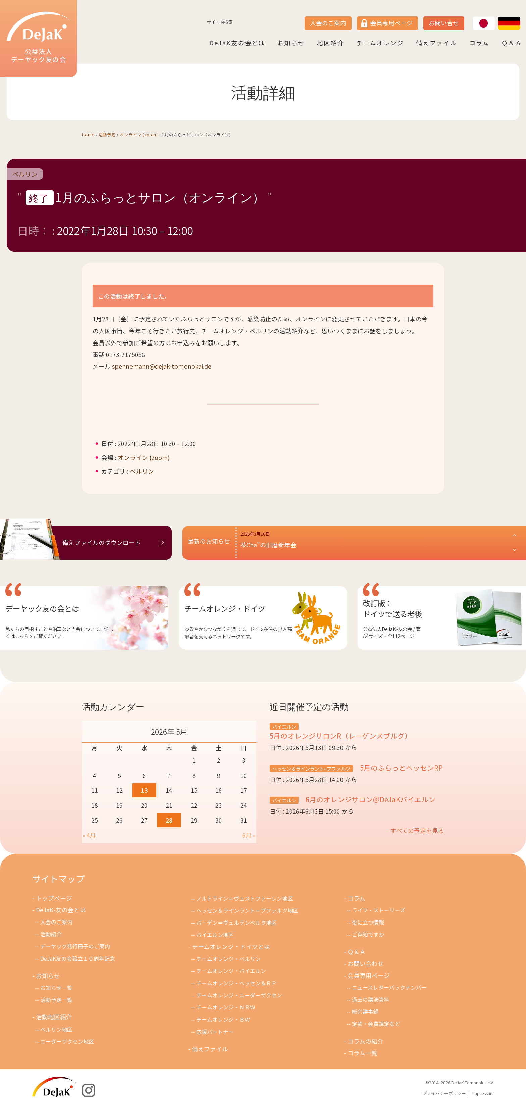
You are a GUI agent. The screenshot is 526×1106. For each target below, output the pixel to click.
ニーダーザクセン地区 (67, 1041)
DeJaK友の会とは (237, 42)
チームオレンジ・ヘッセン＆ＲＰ (236, 983)
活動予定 (107, 134)
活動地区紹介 (54, 1017)
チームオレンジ (380, 42)
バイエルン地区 (215, 935)
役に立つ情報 (368, 922)
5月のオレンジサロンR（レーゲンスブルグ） (341, 736)
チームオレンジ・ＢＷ (223, 1019)
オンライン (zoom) (139, 134)
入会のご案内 (328, 23)
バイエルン (284, 726)
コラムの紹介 (365, 1041)
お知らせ (291, 42)
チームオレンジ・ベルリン (228, 959)
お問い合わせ (366, 963)
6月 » (249, 835)
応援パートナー (215, 1032)
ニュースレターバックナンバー (389, 987)
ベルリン (25, 174)
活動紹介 (51, 934)
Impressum (483, 1093)
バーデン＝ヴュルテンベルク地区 (236, 923)
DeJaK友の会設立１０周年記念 (77, 958)
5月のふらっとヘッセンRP (400, 767)
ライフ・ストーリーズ (378, 910)
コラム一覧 (362, 1053)
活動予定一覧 (56, 1000)
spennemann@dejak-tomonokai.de (161, 366)
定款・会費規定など (376, 1024)
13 (144, 790)
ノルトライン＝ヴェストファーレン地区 (244, 898)
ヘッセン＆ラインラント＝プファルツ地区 (247, 910)
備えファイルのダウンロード (101, 542)
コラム (479, 42)
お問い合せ (444, 23)
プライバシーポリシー (444, 1093)
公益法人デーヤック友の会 (38, 38)
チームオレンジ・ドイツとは (231, 946)
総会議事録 (365, 1011)
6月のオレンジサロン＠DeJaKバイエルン (369, 799)
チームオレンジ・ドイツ (224, 608)
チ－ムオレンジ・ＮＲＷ (225, 1007)
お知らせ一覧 (56, 988)
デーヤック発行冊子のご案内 (75, 946)
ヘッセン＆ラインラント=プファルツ (311, 768)
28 (169, 820)
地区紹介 (330, 42)
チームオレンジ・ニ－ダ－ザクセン (239, 995)
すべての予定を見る (417, 830)
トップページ (54, 898)
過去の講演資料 (370, 999)
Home (88, 134)
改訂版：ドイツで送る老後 (392, 608)
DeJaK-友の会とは (61, 910)
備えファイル (436, 42)
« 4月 (89, 835)
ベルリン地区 (56, 1029)
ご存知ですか (368, 934)
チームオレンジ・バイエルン (231, 971)
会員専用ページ (391, 23)
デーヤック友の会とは (42, 608)
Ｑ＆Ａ (512, 42)
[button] (379, 542)
